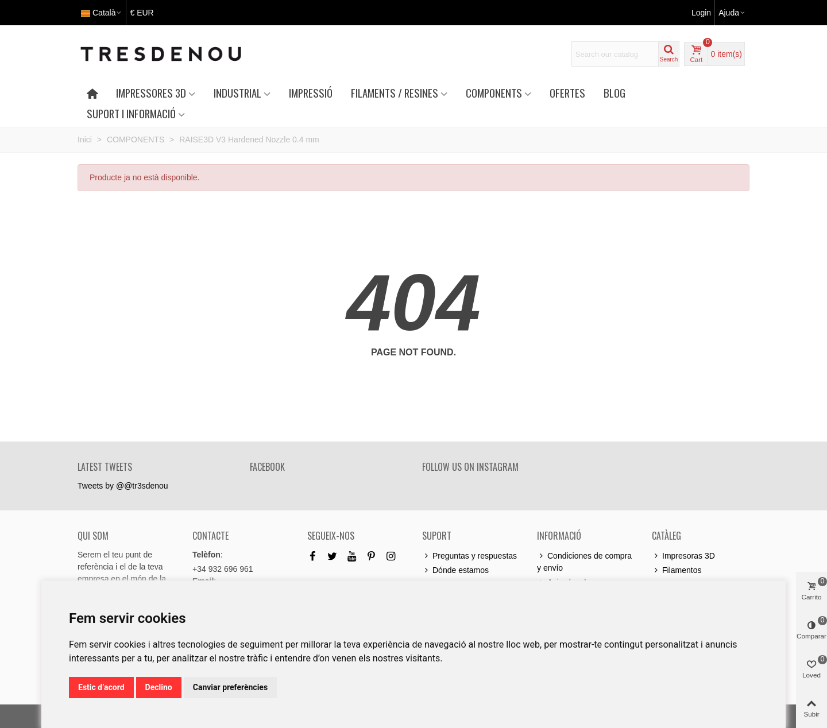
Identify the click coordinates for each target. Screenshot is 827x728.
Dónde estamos (455, 570)
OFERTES (567, 92)
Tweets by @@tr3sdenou (123, 485)
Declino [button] (158, 687)
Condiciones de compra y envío (584, 561)
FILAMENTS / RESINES (394, 92)
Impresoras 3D (683, 556)
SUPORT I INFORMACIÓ (131, 113)
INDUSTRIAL (237, 92)
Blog (614, 92)
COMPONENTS (494, 92)
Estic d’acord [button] (101, 687)
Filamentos (676, 570)
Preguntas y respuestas (469, 556)
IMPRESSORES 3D (151, 92)
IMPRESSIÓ (311, 92)
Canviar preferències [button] (230, 687)
